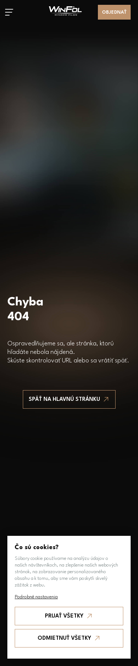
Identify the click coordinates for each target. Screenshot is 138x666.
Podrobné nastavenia (36, 597)
